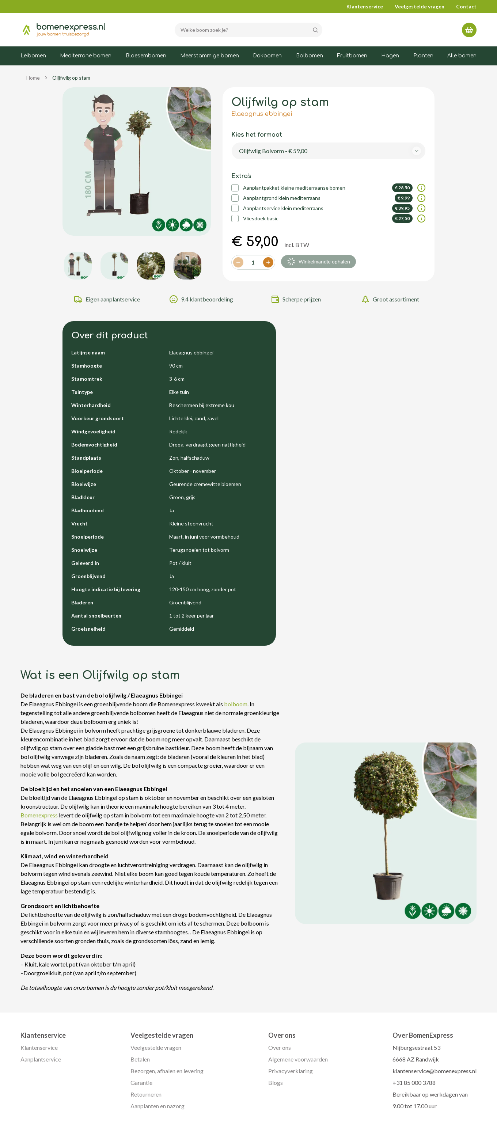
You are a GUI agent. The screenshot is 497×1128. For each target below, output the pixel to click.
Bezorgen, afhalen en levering (167, 1070)
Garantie (141, 1082)
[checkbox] (235, 187)
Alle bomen (462, 55)
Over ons (279, 1047)
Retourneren (146, 1094)
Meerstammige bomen (209, 55)
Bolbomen (309, 55)
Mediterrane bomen (85, 55)
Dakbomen (267, 55)
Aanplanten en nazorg (157, 1105)
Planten (423, 55)
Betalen (140, 1059)
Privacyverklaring (290, 1070)
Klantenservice (364, 6)
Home (33, 78)
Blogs (275, 1082)
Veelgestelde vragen (419, 6)
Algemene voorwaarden (298, 1059)
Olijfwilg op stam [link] (71, 78)
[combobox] (328, 151)
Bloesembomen (146, 55)
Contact (466, 6)
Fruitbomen (352, 55)
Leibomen (33, 55)
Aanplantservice (40, 1059)
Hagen (390, 55)
